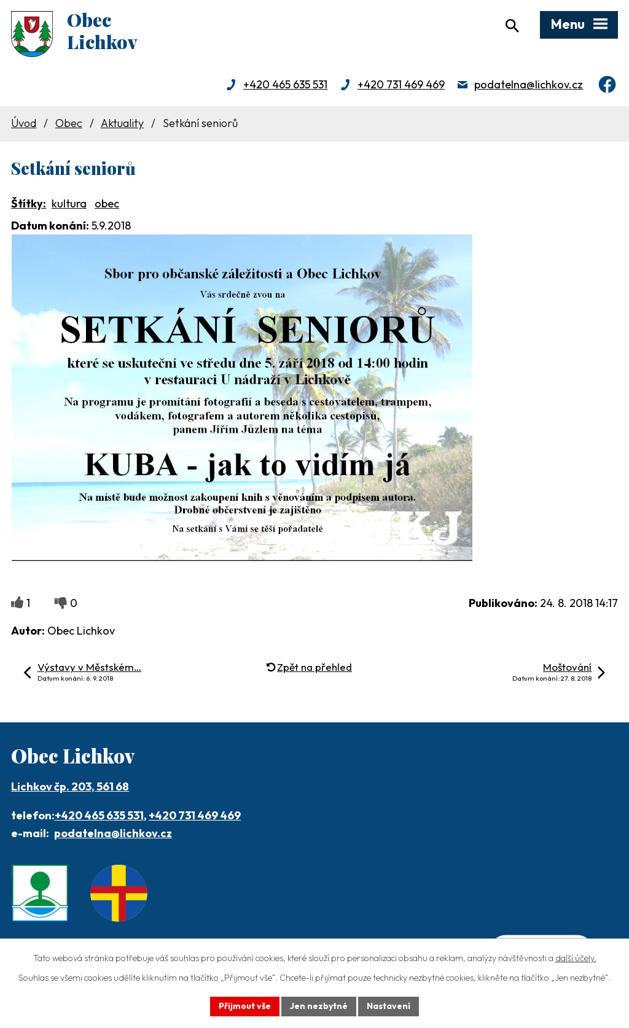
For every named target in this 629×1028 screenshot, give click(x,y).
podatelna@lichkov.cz (528, 84)
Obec (68, 123)
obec (107, 203)
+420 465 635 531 (285, 84)
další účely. (575, 958)
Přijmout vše (245, 1005)
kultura (69, 203)
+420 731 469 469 (401, 84)
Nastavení (388, 1005)
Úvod (23, 123)
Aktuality (122, 123)
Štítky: (28, 203)
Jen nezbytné (319, 1005)
